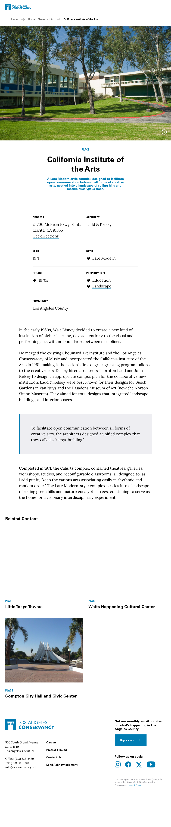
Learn (14, 19)
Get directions (46, 307)
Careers (51, 814)
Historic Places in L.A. (40, 19)
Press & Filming (56, 821)
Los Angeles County (50, 379)
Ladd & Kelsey (99, 295)
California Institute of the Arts (81, 19)
